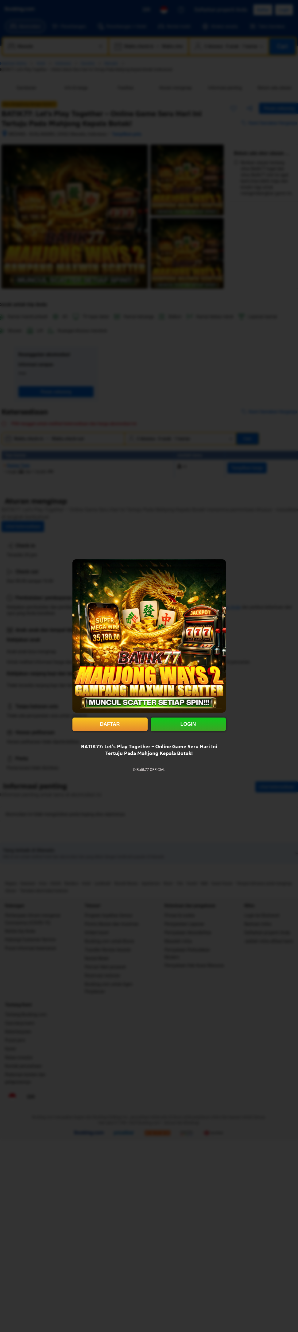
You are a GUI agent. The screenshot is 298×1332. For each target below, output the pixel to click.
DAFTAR (110, 724)
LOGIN (188, 724)
